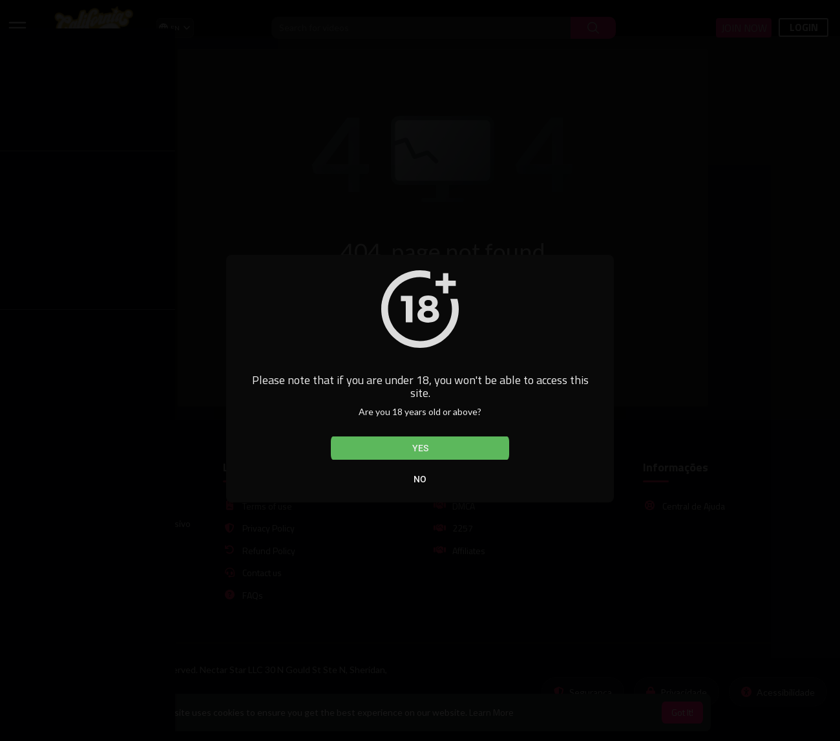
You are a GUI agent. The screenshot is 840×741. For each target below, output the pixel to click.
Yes (420, 448)
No (420, 479)
